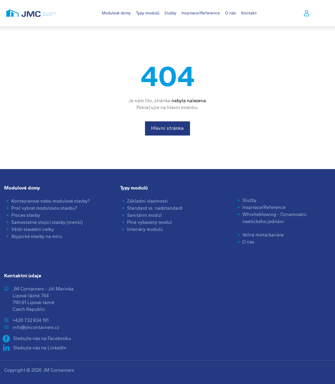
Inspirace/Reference (264, 207)
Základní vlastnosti (147, 201)
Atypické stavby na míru (36, 236)
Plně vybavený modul (149, 222)
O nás (248, 242)
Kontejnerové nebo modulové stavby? (50, 201)
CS (325, 12)
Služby (249, 200)
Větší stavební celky (32, 229)
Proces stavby (25, 215)
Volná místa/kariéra (263, 234)
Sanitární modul (144, 215)
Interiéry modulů (145, 229)
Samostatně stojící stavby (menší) (47, 222)
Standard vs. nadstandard (154, 208)
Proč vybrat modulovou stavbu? (44, 208)
